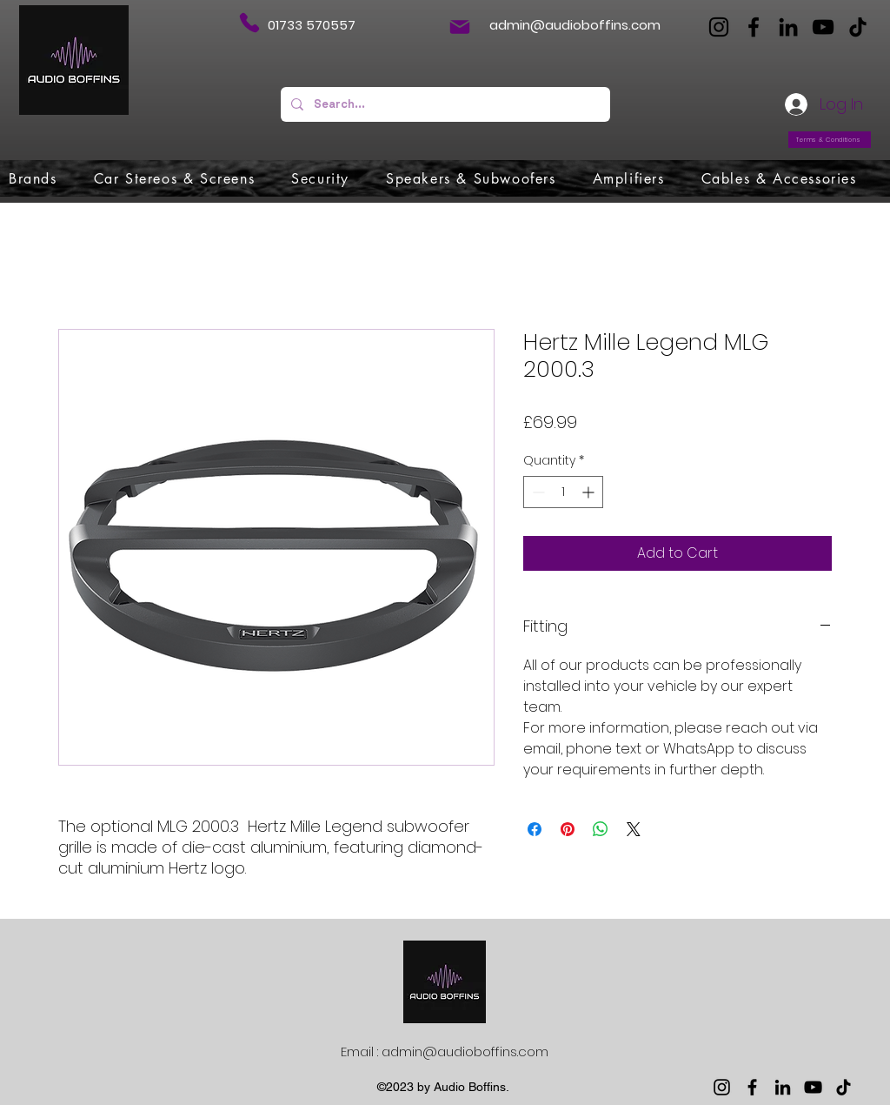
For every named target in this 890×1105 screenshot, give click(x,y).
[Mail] (460, 27)
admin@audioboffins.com (575, 25)
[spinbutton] (563, 492)
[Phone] (249, 22)
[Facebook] (754, 27)
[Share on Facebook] (534, 829)
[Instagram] (719, 27)
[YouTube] (823, 27)
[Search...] (444, 104)
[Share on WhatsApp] (600, 829)
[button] (33, 178)
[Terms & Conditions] (829, 139)
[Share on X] (633, 829)
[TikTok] (858, 27)
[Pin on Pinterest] (567, 829)
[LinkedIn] (788, 27)
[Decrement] (537, 492)
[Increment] (590, 492)
